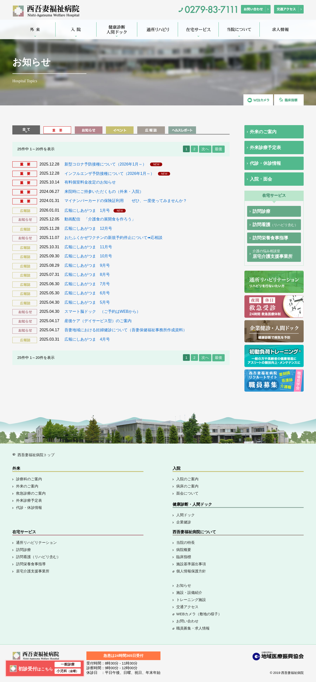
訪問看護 (275, 224)
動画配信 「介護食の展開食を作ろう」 (100, 219)
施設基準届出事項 (191, 564)
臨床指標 (183, 557)
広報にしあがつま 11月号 (88, 247)
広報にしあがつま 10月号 (88, 256)
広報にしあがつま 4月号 (87, 339)
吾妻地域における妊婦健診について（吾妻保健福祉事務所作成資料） (125, 330)
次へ (205, 149)
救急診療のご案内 (31, 493)
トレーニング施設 (191, 600)
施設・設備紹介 (189, 592)
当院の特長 (185, 542)
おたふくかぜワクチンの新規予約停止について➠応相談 (113, 237)
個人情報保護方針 (191, 571)
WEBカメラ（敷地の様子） (199, 614)
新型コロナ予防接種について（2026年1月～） (106, 164)
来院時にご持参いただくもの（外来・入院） (103, 191)
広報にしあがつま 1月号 (87, 210)
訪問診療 (261, 211)
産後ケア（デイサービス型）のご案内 (98, 321)
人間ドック (185, 515)
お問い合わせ (187, 621)
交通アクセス (187, 607)
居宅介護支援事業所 (273, 254)
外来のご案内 (263, 131)
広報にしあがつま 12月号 (88, 228)
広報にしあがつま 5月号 (87, 302)
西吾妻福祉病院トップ (36, 455)
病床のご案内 (187, 486)
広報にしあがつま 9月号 (87, 265)
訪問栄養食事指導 (270, 237)
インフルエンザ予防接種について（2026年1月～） (110, 173)
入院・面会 (261, 179)
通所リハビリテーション (36, 542)
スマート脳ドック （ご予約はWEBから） (102, 311)
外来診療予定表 (265, 147)
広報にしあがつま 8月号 (87, 274)
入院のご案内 (187, 479)
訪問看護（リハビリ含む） (38, 557)
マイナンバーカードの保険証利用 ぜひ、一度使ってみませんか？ (125, 201)
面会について (187, 493)
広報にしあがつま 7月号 (87, 284)
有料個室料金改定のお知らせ (90, 182)
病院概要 (183, 550)
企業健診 (183, 522)
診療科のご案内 (29, 479)
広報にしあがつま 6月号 (87, 293)
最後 (218, 149)
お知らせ (183, 585)
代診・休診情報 (265, 163)
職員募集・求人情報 (193, 628)
